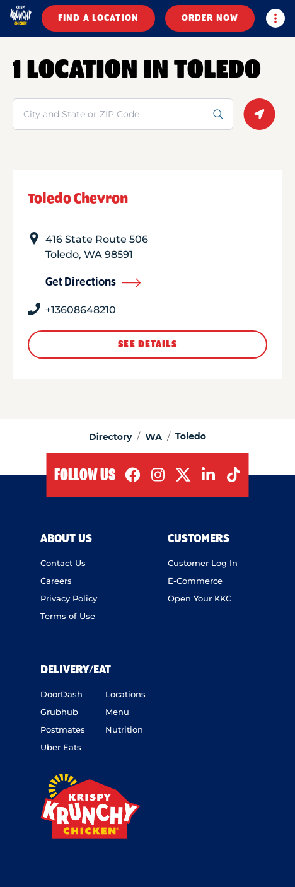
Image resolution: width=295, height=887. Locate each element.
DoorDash (61, 694)
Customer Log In (203, 563)
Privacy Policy (68, 598)
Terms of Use (67, 616)
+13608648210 (80, 310)
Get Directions (93, 282)
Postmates (62, 729)
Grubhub (59, 712)
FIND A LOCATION (98, 18)
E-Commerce (195, 581)
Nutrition (124, 729)
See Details (147, 344)
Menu (117, 712)
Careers (56, 581)
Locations (125, 694)
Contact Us (63, 563)
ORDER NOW (210, 18)
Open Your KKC (199, 598)
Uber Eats (60, 747)
